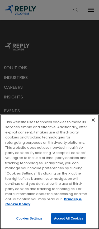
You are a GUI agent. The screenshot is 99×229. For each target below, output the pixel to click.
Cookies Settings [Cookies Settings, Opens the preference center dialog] (29, 218)
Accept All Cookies (68, 218)
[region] (49, 171)
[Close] (93, 120)
